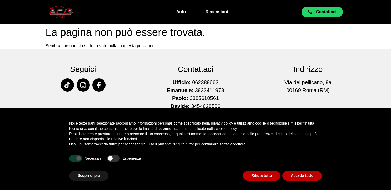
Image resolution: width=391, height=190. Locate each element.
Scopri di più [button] (89, 175)
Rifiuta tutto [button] (261, 175)
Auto (181, 12)
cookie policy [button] (226, 128)
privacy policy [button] (222, 123)
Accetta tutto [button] (302, 175)
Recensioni (216, 12)
